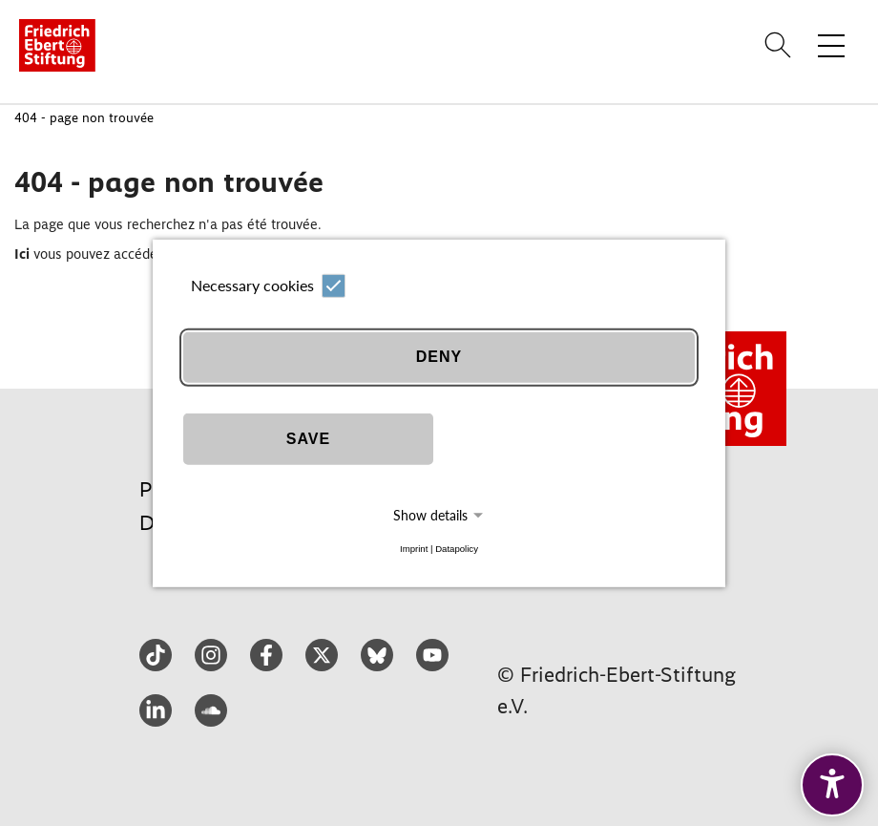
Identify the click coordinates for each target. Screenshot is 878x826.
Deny (439, 357)
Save (308, 439)
